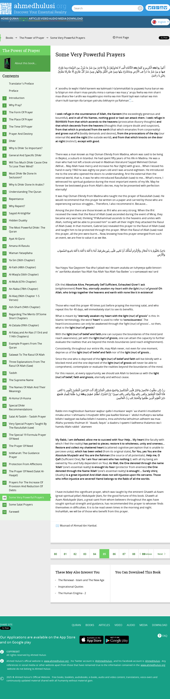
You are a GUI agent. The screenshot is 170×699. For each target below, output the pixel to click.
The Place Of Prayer (21, 119)
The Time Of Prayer (20, 126)
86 (114, 554)
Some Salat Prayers (21, 504)
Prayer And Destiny (21, 134)
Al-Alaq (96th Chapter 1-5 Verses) (24, 298)
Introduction (16, 98)
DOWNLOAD (159, 618)
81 (65, 554)
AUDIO (111, 23)
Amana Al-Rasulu (19, 246)
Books (9, 38)
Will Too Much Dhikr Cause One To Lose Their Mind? (28, 164)
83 (84, 554)
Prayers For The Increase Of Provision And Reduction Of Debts (26, 486)
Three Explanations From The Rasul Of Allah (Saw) (27, 364)
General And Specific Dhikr (25, 155)
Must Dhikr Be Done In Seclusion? (23, 175)
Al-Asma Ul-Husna (20, 398)
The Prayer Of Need (21, 446)
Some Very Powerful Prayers (26, 497)
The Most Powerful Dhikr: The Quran (27, 229)
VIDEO (91, 23)
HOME (10, 23)
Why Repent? (17, 206)
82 (75, 554)
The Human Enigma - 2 (72, 594)
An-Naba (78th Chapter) (23, 289)
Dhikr (12, 141)
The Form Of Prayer (21, 112)
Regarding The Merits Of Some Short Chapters (27, 316)
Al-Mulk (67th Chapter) (22, 281)
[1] (57, 525)
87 (124, 554)
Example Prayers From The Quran (25, 345)
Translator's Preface (21, 83)
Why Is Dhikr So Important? (25, 148)
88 (133, 554)
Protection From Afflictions (25, 464)
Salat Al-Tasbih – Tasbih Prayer (27, 416)
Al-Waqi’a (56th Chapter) (24, 274)
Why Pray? (15, 105)
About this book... (19, 63)
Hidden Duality (18, 220)
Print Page (121, 37)
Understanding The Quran (25, 192)
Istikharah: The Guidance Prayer (24, 455)
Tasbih (13, 373)
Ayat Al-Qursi (17, 238)
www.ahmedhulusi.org (56, 654)
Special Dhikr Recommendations (20, 407)
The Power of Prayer (31, 38)
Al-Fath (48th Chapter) (22, 267)
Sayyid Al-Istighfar (20, 213)
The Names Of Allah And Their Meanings (27, 389)
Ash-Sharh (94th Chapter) (24, 307)
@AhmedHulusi (103, 654)
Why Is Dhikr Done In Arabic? (26, 184)
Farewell (14, 511)
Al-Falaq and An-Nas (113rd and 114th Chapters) (28, 334)
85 (104, 554)
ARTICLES (71, 23)
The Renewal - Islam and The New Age (81, 581)
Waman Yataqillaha (20, 253)
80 (55, 554)
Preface (13, 91)
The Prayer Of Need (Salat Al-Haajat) (26, 473)
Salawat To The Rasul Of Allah (27, 354)
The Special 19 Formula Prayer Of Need (27, 436)
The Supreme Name (21, 380)
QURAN (30, 23)
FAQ (164, 629)
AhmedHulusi (152, 654)
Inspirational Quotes (70, 587)
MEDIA (131, 23)
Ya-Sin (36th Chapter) (22, 260)
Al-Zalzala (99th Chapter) (24, 325)
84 (94, 554)
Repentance (16, 199)
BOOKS (50, 23)
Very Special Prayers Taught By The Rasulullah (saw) (28, 425)
